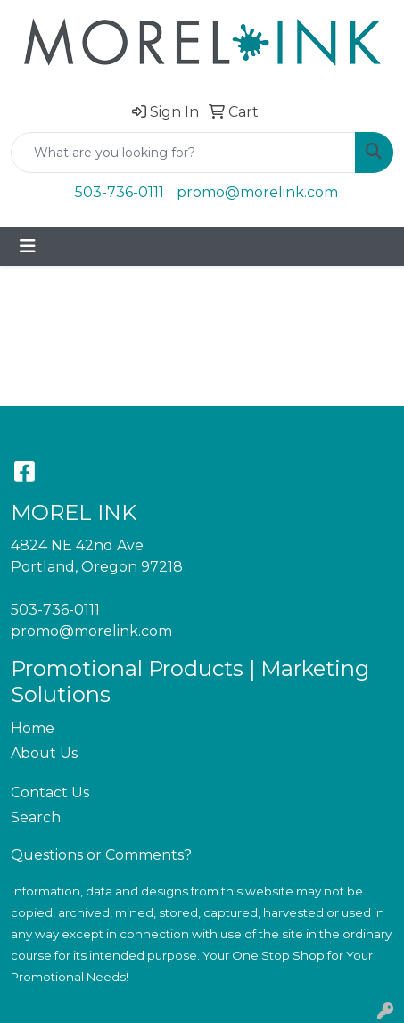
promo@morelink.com (257, 192)
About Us (44, 753)
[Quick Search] (183, 152)
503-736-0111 (119, 192)
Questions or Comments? (101, 854)
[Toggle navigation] (27, 246)
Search (36, 817)
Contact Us (50, 792)
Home (32, 728)
